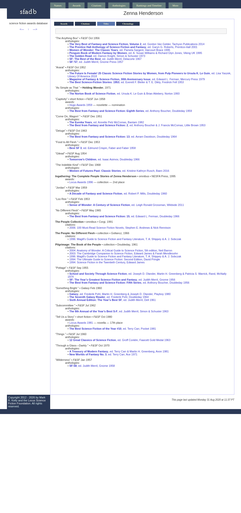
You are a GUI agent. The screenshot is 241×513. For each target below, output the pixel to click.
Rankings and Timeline (149, 5)
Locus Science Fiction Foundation (27, 402)
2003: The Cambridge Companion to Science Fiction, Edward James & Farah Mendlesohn (123, 253)
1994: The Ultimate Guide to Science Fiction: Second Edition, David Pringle (114, 259)
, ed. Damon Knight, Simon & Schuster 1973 (107, 55)
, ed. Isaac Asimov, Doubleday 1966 (104, 159)
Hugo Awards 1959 (80, 104)
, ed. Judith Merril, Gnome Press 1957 (96, 61)
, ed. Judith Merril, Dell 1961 (112, 299)
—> (35, 29)
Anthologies (119, 5)
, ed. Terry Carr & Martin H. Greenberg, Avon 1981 (119, 351)
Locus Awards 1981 (81, 322)
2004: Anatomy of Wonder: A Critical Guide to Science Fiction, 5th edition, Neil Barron (120, 250)
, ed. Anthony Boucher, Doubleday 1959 (130, 110)
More (175, 5)
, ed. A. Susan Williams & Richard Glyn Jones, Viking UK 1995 (135, 52)
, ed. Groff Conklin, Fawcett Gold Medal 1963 (119, 340)
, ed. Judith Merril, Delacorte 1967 (105, 58)
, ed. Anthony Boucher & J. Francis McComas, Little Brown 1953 (137, 125)
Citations (96, 5)
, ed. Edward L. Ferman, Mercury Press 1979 (137, 79)
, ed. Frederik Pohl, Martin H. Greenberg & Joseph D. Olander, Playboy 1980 (120, 294)
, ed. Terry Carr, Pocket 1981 (112, 328)
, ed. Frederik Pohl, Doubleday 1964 (109, 296)
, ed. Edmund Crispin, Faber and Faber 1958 (102, 148)
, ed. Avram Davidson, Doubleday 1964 (123, 136)
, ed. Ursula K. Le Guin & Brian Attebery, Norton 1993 (124, 93)
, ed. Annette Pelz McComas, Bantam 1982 (106, 122)
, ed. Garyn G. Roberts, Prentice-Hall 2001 (133, 47)
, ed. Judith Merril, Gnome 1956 (122, 279)
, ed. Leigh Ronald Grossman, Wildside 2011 (126, 204)
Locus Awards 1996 (81, 182)
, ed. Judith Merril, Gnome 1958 (92, 365)
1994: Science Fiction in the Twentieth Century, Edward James (107, 262)
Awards (76, 5)
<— (22, 29)
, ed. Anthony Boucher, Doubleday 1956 (129, 282)
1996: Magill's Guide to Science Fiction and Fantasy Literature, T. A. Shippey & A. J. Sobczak (125, 239)
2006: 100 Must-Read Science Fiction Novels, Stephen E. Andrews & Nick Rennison (120, 227)
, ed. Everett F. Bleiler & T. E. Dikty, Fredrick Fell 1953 (126, 82)
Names (58, 5)
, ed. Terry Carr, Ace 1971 (103, 354)
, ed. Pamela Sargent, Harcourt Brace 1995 (119, 50)
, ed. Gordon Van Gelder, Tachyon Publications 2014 (136, 44)
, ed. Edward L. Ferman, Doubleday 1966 (124, 216)
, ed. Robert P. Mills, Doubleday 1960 (118, 193)
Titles (106, 24)
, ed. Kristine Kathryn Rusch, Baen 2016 (119, 170)
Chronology (127, 24)
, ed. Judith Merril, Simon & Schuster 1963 (118, 311)
